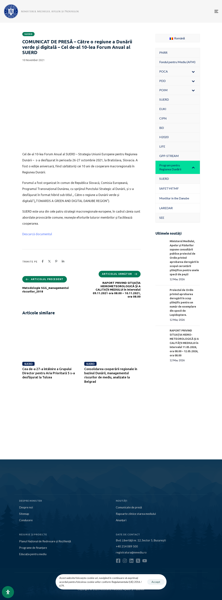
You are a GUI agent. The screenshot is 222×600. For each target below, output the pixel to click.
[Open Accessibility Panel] (8, 592)
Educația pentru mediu (32, 554)
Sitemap (24, 513)
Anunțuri (121, 520)
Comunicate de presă (129, 507)
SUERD (28, 34)
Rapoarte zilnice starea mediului (136, 513)
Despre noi (26, 507)
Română (177, 38)
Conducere (26, 520)
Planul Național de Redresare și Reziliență (45, 541)
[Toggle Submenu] (193, 71)
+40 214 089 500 (127, 546)
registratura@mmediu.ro (131, 552)
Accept (156, 581)
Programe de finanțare (33, 547)
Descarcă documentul (37, 234)
